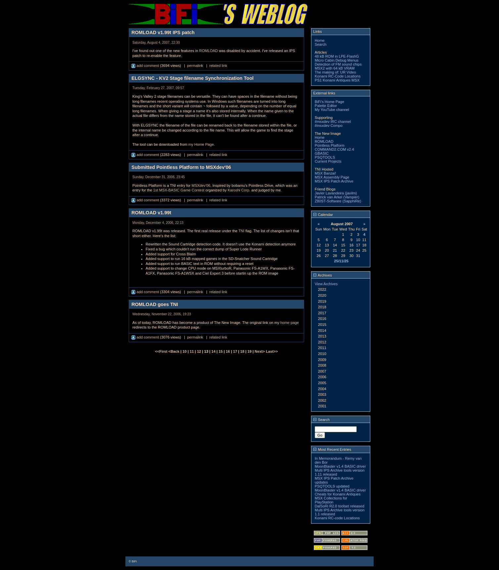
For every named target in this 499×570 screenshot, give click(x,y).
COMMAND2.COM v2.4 (334, 149)
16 (228, 351)
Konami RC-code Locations (337, 518)
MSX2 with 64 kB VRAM (335, 68)
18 (242, 351)
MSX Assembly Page (332, 177)
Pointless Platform (329, 145)
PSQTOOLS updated (332, 486)
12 (199, 351)
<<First (161, 351)
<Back (174, 351)
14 (213, 351)
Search (320, 44)
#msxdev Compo (328, 126)
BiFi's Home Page (329, 102)
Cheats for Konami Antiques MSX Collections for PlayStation (338, 498)
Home (320, 40)
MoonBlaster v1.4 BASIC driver (340, 466)
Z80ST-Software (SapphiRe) (338, 201)
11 (192, 351)
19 (249, 351)
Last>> (272, 351)
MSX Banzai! (325, 173)
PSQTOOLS (325, 157)
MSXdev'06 (201, 185)
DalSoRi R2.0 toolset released (339, 506)
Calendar (323, 215)
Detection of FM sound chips (338, 64)
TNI (241, 231)
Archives (322, 275)
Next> (260, 351)
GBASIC (322, 153)
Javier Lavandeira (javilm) (336, 193)
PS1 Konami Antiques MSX (337, 80)
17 (235, 351)
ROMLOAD (208, 51)
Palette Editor (326, 106)
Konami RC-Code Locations (338, 76)
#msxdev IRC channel (333, 122)
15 (221, 351)
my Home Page (201, 144)
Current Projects (328, 161)
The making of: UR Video (335, 72)
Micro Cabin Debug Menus (336, 60)
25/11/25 (341, 261)
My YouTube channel (332, 110)
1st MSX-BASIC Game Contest (178, 190)
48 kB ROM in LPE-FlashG (337, 56)
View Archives (326, 284)
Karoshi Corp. (239, 190)
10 (185, 351)
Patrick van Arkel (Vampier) (337, 197)
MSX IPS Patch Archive (334, 181)
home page (289, 323)
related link (218, 66)
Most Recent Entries (332, 449)
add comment (145, 66)
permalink (195, 66)
